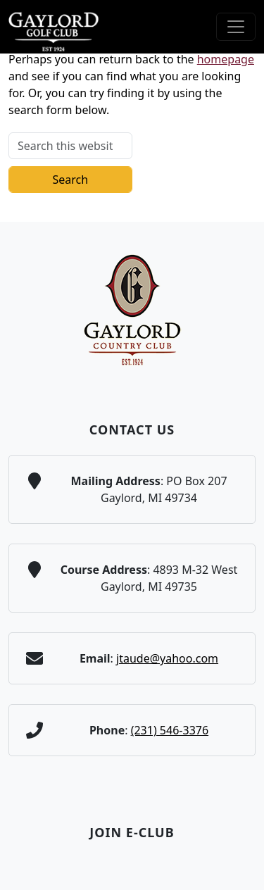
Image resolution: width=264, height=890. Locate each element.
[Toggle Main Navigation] (236, 27)
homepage (225, 59)
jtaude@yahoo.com (167, 658)
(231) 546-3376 (169, 730)
